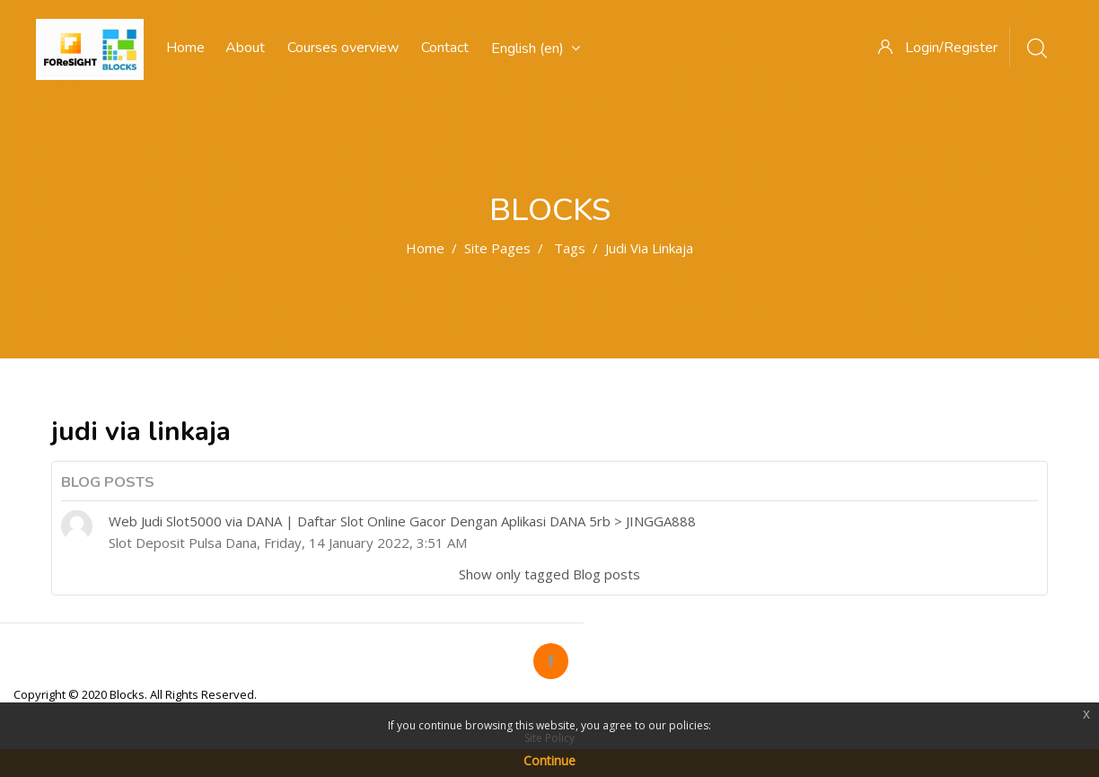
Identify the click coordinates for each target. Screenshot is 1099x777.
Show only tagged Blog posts (549, 574)
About (245, 47)
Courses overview (343, 47)
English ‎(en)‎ (535, 48)
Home (425, 248)
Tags (569, 248)
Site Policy (549, 738)
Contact (445, 47)
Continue (549, 760)
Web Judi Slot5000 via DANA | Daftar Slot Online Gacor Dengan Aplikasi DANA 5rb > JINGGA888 (402, 521)
